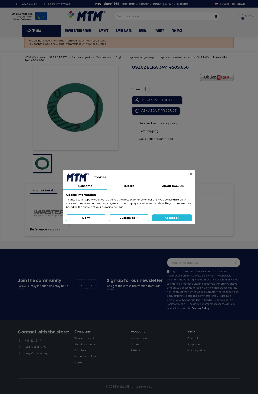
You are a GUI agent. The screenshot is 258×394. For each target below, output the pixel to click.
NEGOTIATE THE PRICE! (157, 100)
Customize (129, 218)
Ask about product (156, 111)
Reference (38, 229)
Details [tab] (129, 186)
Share (145, 89)
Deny (86, 218)
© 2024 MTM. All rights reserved (129, 387)
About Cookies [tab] (173, 186)
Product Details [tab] (44, 190)
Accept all (172, 218)
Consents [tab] (85, 186)
